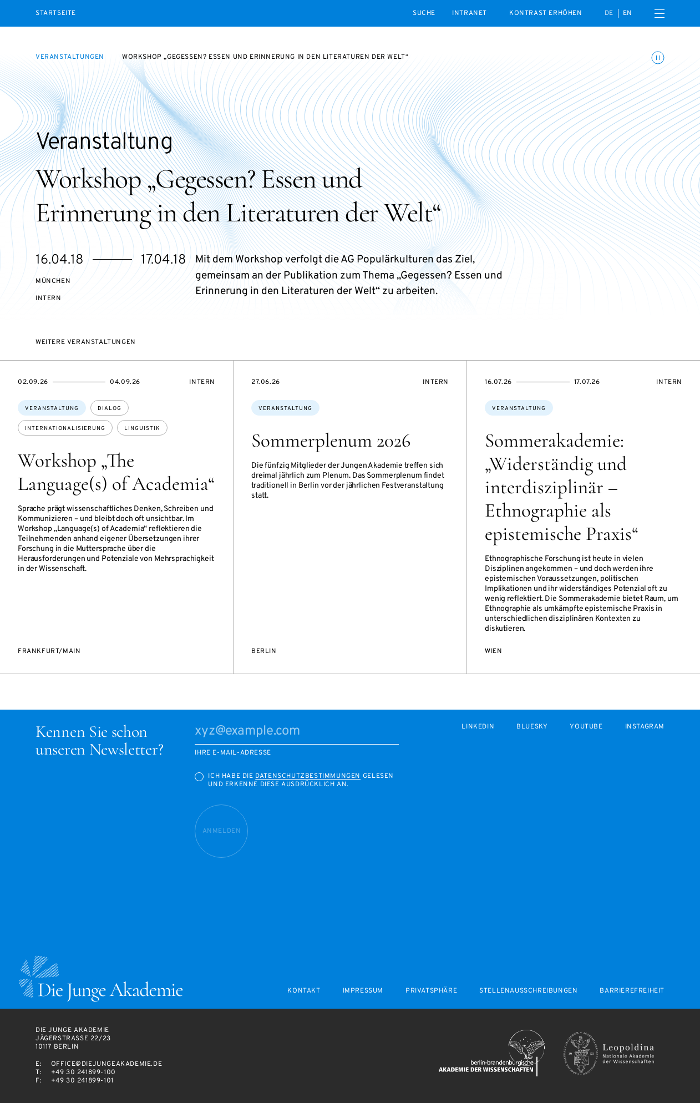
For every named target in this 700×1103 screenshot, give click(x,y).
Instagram (645, 727)
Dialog (109, 408)
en (627, 13)
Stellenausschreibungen (528, 991)
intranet (469, 13)
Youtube (586, 727)
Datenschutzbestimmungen (308, 776)
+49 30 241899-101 (82, 1080)
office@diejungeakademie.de (107, 1064)
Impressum (363, 991)
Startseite (55, 13)
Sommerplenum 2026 (330, 440)
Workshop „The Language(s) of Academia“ (116, 472)
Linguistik (142, 428)
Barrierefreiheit (632, 991)
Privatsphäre (431, 991)
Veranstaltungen (69, 57)
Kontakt (303, 991)
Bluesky (531, 727)
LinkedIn (477, 727)
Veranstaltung (52, 408)
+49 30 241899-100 (83, 1072)
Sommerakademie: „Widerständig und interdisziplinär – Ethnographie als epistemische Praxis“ (561, 487)
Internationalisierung (65, 428)
